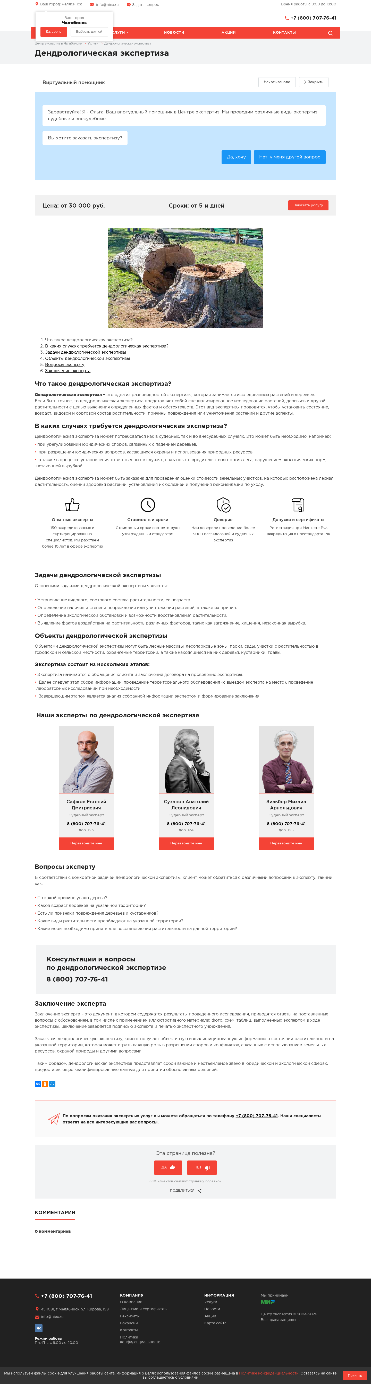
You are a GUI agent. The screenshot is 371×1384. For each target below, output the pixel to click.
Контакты (284, 32)
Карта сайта (215, 1323)
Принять (355, 1375)
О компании (131, 1302)
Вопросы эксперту (64, 366)
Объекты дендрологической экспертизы (87, 360)
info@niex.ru (107, 4)
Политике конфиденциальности (269, 1373)
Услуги (117, 32)
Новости (174, 32)
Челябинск (61, 4)
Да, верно (54, 31)
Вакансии (129, 1323)
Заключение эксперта (67, 372)
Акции (229, 32)
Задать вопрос (145, 4)
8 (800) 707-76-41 (86, 824)
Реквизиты (130, 1316)
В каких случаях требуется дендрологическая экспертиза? (106, 348)
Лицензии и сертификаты (143, 1309)
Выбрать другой (89, 31)
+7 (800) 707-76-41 (313, 18)
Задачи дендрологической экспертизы (85, 354)
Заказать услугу (308, 206)
